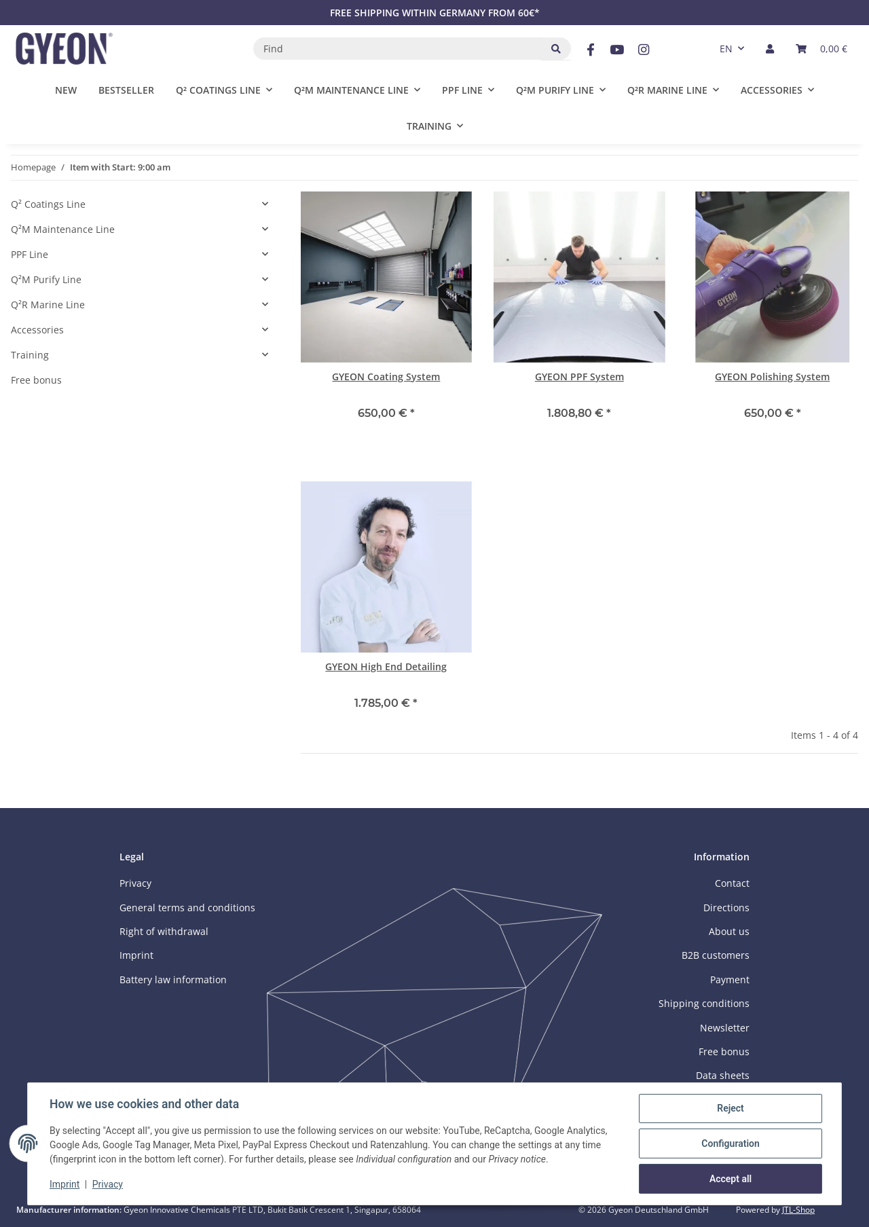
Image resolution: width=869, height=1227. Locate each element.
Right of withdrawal (163, 931)
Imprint (64, 1184)
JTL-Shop (798, 1209)
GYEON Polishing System (772, 376)
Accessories (37, 329)
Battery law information (173, 979)
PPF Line (29, 254)
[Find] (397, 48)
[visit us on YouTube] (617, 50)
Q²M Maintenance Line (63, 229)
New (66, 90)
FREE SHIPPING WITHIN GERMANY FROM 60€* (435, 12)
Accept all (730, 1178)
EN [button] (726, 48)
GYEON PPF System (579, 376)
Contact (732, 883)
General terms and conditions (187, 907)
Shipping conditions (704, 1003)
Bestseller (126, 90)
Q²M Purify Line (46, 279)
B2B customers (716, 955)
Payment (730, 979)
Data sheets (723, 1075)
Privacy (107, 1184)
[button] (770, 48)
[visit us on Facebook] (590, 50)
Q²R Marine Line (48, 304)
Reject (730, 1108)
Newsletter (725, 1027)
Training (30, 354)
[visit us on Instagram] (644, 50)
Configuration (730, 1143)
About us (729, 931)
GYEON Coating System (386, 376)
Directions (726, 907)
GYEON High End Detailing (386, 666)
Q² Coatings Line (48, 204)
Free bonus (36, 379)
